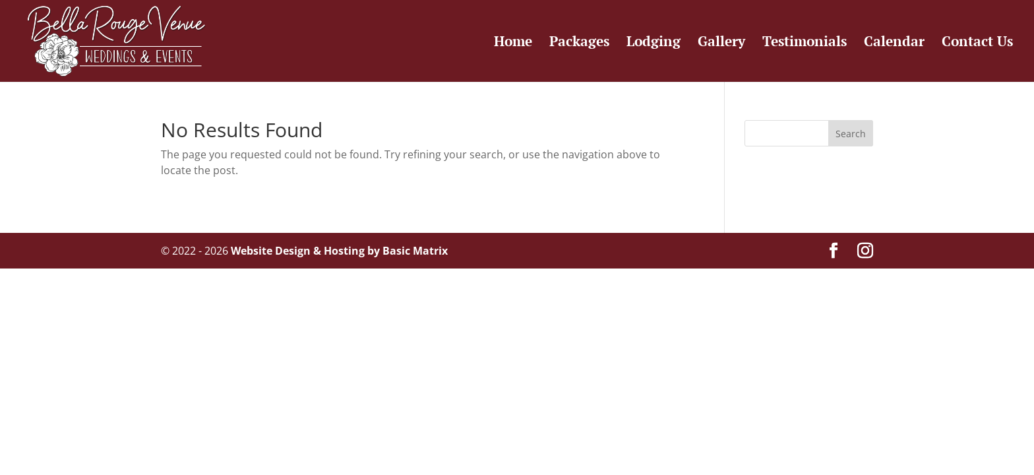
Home (513, 43)
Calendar (894, 43)
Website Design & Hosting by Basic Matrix (339, 250)
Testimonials (804, 43)
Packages (579, 43)
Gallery (721, 43)
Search (851, 133)
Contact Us (977, 43)
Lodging (653, 43)
